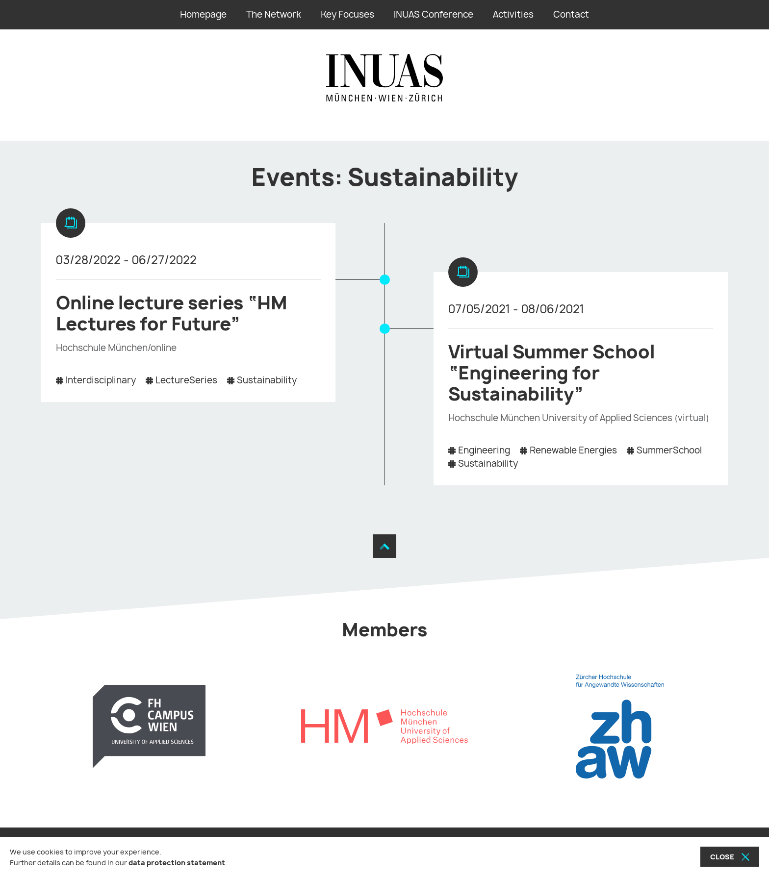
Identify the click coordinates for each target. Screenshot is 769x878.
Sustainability (267, 380)
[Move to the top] (384, 546)
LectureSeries (186, 380)
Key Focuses (347, 14)
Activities (513, 14)
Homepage (203, 14)
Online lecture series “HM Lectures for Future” (171, 313)
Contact (571, 14)
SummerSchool (669, 450)
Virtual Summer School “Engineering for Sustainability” (551, 373)
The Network (273, 14)
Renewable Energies (573, 450)
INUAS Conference (433, 14)
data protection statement (176, 862)
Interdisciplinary (101, 380)
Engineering (484, 450)
